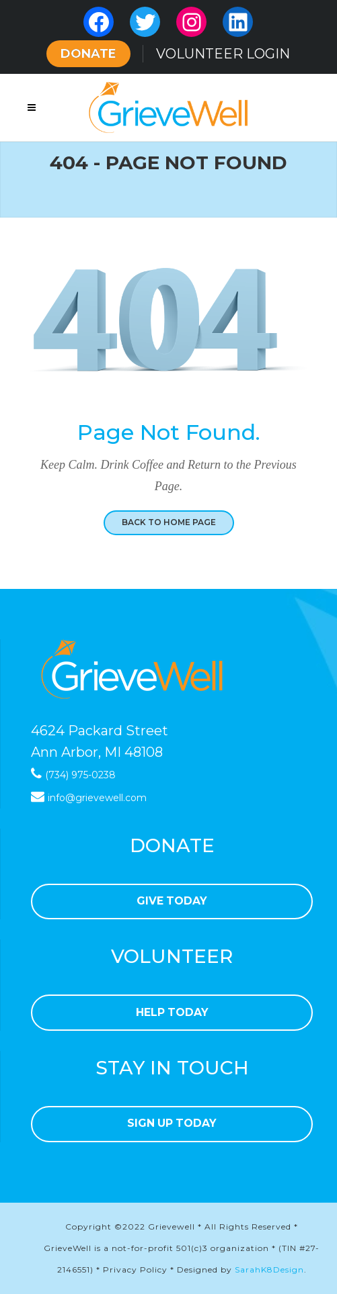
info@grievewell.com (97, 798)
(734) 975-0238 (80, 775)
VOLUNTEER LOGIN (223, 54)
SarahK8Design (269, 1269)
